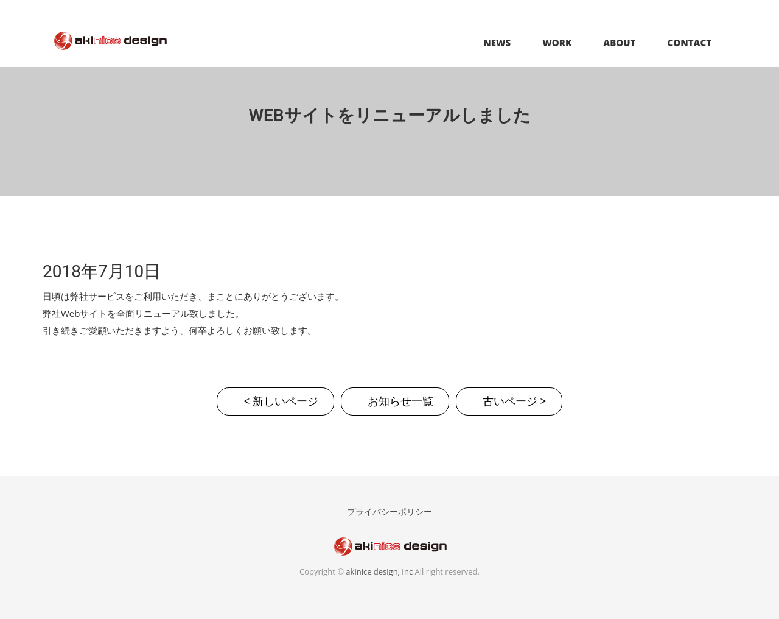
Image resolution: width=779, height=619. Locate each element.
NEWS (497, 43)
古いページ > (514, 401)
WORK (556, 43)
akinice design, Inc (379, 571)
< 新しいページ (280, 401)
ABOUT (619, 43)
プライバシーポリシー (389, 511)
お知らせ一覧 (400, 401)
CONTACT (689, 43)
